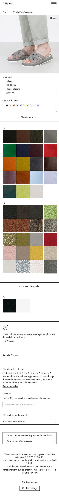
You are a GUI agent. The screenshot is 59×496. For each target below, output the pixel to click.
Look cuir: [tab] (7, 76)
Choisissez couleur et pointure (19, 404)
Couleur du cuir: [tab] (10, 100)
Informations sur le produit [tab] (15, 415)
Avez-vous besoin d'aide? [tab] (15, 421)
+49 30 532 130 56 (32, 457)
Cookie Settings (29, 488)
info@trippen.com (29, 472)
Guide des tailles (10, 386)
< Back (4, 12)
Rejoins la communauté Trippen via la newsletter (29, 435)
